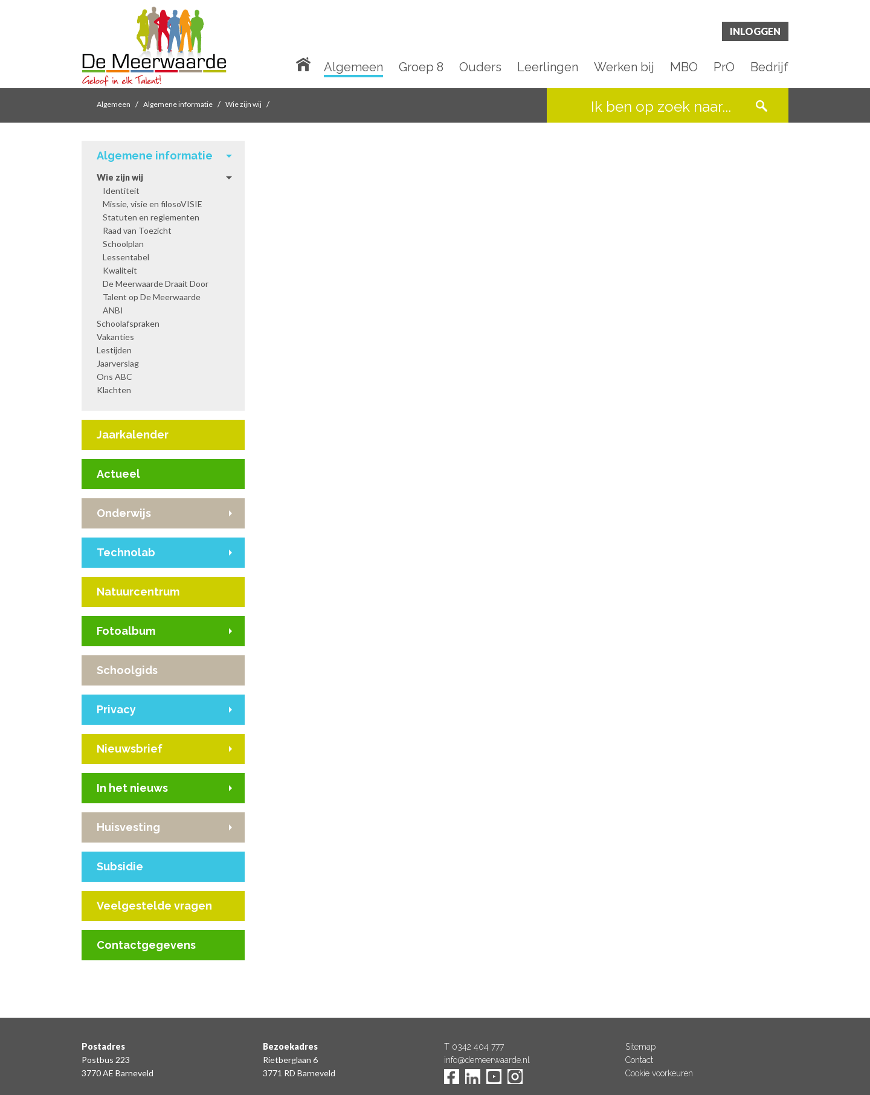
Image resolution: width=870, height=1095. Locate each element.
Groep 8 (421, 67)
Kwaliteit (120, 270)
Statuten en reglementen (151, 217)
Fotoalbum (126, 631)
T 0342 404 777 (474, 1047)
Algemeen (353, 67)
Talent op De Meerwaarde (152, 297)
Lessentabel (126, 257)
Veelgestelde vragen (154, 905)
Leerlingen (547, 67)
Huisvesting (128, 827)
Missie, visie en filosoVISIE (152, 204)
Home (305, 63)
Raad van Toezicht (137, 230)
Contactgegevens (146, 945)
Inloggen (755, 31)
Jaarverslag (118, 363)
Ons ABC (114, 376)
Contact (639, 1060)
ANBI (113, 310)
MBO (684, 67)
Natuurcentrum (138, 591)
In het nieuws (132, 788)
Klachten (114, 390)
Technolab (126, 552)
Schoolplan (123, 244)
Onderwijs (124, 513)
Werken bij (624, 67)
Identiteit (121, 190)
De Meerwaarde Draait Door (155, 283)
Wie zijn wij (243, 104)
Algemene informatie (178, 104)
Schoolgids (127, 670)
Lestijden (114, 350)
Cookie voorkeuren (659, 1073)
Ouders (480, 67)
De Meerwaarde (154, 46)
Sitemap (640, 1047)
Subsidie (120, 866)
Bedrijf (769, 67)
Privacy (116, 709)
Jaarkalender (133, 434)
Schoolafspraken (128, 323)
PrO (724, 67)
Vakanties (115, 337)
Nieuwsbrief (130, 748)
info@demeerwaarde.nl (487, 1060)
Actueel (118, 473)
